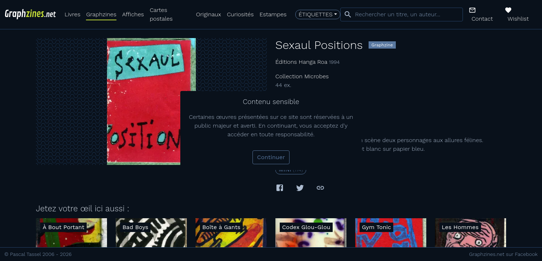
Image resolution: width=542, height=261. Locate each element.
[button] (484, 14)
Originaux (208, 14)
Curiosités (240, 14)
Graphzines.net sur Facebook (503, 254)
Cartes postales (161, 14)
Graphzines (101, 14)
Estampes (273, 14)
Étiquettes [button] (316, 14)
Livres (72, 14)
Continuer (271, 157)
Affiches (133, 14)
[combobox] (401, 14)
